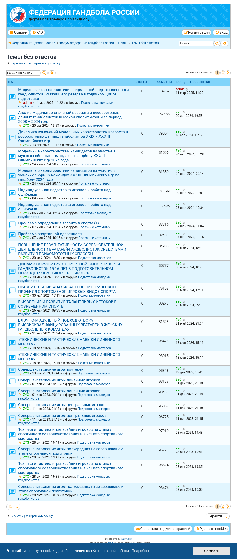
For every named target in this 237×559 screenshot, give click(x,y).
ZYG (26, 125)
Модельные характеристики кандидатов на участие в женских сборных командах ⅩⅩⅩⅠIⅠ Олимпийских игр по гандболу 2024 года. (69, 175)
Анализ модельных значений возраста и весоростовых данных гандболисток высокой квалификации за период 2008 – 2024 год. (70, 117)
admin (27, 102)
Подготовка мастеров (94, 198)
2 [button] (223, 73)
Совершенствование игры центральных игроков (62, 404)
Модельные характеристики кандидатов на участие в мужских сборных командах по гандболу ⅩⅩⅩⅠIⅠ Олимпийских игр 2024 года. (67, 155)
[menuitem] (37, 32)
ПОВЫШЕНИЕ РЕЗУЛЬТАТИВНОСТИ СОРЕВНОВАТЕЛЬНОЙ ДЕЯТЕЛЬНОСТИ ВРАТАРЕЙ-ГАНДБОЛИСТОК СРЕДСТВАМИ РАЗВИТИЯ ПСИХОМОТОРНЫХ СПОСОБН (72, 249)
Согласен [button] (211, 551)
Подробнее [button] (141, 551)
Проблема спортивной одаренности (50, 234)
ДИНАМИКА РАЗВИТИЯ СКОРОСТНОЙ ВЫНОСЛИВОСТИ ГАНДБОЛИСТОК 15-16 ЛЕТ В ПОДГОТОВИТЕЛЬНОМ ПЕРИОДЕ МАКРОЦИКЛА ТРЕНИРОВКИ (69, 268)
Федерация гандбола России (84, 12)
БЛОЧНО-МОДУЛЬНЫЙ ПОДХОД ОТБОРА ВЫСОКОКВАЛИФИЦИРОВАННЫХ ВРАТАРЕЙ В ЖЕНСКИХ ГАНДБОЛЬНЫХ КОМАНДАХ (70, 324)
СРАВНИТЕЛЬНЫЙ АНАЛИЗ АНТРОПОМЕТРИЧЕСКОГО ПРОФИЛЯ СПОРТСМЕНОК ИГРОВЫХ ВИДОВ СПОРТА (67, 289)
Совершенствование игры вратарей (51, 369)
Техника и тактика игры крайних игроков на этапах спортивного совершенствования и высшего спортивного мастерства (70, 434)
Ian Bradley (126, 539)
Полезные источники (93, 125)
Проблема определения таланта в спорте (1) (58, 223)
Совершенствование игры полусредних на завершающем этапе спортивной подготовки (70, 450)
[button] (228, 72)
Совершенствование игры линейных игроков (59, 380)
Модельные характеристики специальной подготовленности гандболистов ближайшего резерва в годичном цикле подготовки (73, 94)
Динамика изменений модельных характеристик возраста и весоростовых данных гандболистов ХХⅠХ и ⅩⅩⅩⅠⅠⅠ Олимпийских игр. (73, 136)
